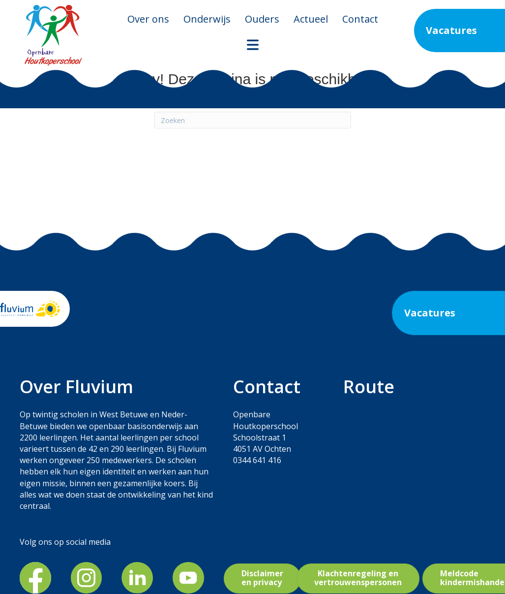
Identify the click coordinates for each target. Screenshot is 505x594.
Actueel (311, 19)
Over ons (148, 19)
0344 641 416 (257, 460)
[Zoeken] (252, 120)
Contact (360, 19)
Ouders (262, 19)
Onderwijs (207, 19)
